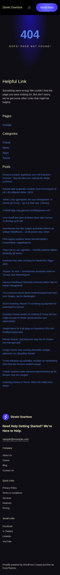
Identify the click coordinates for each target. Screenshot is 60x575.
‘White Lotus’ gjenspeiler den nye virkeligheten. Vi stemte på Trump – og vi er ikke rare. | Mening (27, 201)
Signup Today (47, 7)
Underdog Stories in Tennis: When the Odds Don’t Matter (28, 384)
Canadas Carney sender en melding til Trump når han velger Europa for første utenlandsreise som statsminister (30, 318)
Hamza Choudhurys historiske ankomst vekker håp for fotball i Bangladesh (30, 284)
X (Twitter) (8, 531)
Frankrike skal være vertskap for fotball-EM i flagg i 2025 (28, 262)
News (6, 147)
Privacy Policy (10, 488)
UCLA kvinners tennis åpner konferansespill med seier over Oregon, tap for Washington (30, 295)
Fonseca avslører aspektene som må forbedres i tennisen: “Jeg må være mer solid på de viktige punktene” (27, 178)
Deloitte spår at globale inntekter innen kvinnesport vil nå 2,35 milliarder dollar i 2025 (29, 191)
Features (7, 503)
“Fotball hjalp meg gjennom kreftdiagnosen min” (27, 210)
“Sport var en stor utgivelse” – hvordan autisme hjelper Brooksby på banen (30, 252)
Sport (6, 152)
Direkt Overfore (12, 7)
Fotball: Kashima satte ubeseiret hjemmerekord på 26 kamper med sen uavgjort (29, 373)
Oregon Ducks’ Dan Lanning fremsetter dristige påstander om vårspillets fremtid (26, 352)
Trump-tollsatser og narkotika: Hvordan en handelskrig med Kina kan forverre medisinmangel (30, 362)
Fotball (6, 142)
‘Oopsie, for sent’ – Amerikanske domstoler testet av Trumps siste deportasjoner (29, 273)
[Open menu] (29, 8)
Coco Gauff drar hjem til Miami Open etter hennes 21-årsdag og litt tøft (28, 219)
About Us (7, 455)
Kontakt (7, 125)
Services (7, 498)
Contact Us (8, 470)
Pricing (6, 508)
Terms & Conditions (12, 493)
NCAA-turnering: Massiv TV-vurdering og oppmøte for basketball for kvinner (29, 305)
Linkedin (7, 536)
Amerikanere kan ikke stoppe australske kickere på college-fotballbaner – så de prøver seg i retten (28, 230)
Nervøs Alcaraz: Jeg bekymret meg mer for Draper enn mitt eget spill (28, 341)
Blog (5, 465)
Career (6, 460)
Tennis (6, 158)
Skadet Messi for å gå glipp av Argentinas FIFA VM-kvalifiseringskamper (28, 330)
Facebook (7, 526)
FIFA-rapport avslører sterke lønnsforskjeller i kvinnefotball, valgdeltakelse (25, 241)
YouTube (7, 541)
